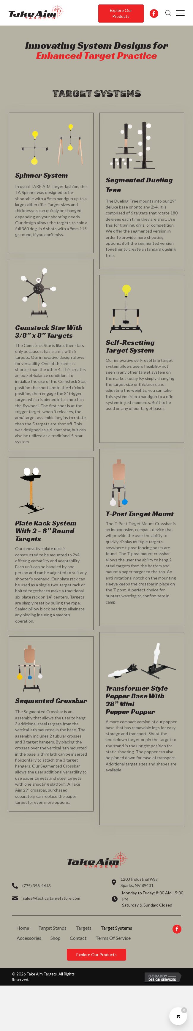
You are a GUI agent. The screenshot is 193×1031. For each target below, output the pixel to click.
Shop (55, 938)
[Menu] (180, 13)
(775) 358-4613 (36, 885)
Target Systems (116, 928)
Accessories (29, 938)
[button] (121, 13)
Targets (83, 928)
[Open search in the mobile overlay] (168, 13)
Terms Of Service (113, 938)
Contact (78, 938)
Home (22, 928)
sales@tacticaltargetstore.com (51, 898)
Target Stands (52, 928)
